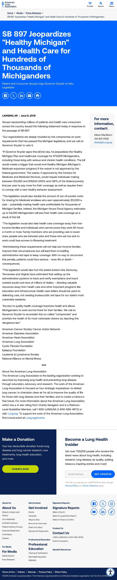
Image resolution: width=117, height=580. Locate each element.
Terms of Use (8, 572)
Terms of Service (90, 485)
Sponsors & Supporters (38, 531)
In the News (7, 534)
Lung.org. (13, 413)
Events (31, 512)
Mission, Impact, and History (10, 514)
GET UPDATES (103, 474)
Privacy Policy (71, 485)
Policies (21, 572)
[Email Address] (80, 474)
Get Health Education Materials (37, 558)
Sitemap (32, 572)
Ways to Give (34, 519)
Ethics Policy (61, 572)
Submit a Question (60, 541)
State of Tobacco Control (63, 519)
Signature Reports (61, 503)
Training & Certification (38, 553)
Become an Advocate (38, 523)
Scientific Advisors (10, 523)
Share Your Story (35, 527)
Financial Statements (11, 530)
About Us (6, 503)
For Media (6, 546)
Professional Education (39, 539)
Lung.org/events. (35, 417)
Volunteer (32, 516)
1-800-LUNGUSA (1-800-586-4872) (68, 537)
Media (19, 13)
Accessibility (110, 572)
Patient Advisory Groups (12, 527)
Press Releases (33, 13)
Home (10, 13)
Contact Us (58, 528)
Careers (5, 538)
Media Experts (8, 556)
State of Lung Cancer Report (64, 516)
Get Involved (35, 503)
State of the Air (59, 512)
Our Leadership (8, 519)
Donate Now (20, 469)
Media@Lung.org (103, 142)
